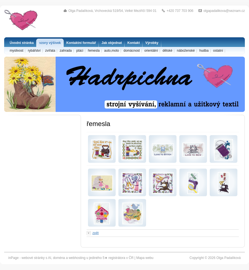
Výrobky (151, 43)
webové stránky (33, 258)
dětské (167, 51)
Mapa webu (144, 258)
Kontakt (133, 43)
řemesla (94, 51)
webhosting (77, 258)
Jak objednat (112, 43)
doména (59, 258)
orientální (151, 51)
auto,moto (111, 51)
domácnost (131, 51)
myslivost (16, 51)
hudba (203, 51)
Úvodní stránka (22, 43)
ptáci (79, 51)
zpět (95, 233)
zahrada (66, 51)
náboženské (186, 51)
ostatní (218, 51)
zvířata (50, 51)
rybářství (34, 51)
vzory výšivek (50, 43)
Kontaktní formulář (81, 43)
